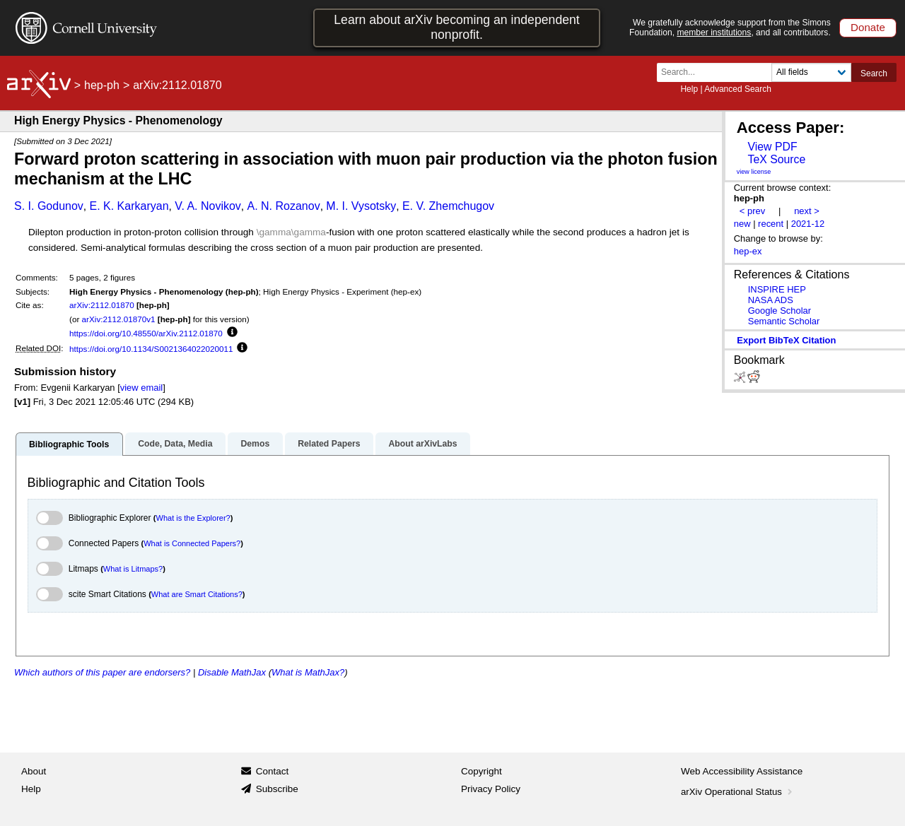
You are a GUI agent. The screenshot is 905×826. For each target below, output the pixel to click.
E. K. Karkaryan (128, 206)
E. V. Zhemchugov (448, 206)
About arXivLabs (422, 444)
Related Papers (329, 444)
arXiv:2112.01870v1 (119, 319)
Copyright (481, 771)
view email (141, 387)
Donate (868, 27)
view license (754, 171)
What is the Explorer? (193, 518)
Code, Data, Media (175, 444)
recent (770, 223)
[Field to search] (811, 72)
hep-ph (101, 85)
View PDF (772, 147)
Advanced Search (737, 89)
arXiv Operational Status (738, 791)
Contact (272, 771)
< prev (752, 211)
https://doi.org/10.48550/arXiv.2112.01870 (146, 333)
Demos (254, 444)
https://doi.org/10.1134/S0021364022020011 (151, 348)
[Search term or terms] (718, 72)
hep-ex (748, 251)
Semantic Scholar (784, 321)
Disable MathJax (232, 672)
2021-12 (808, 223)
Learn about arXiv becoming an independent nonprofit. (457, 27)
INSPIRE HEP (777, 289)
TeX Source (776, 159)
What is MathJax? (308, 672)
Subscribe (277, 789)
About (33, 771)
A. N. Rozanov (283, 206)
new (742, 223)
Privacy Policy (490, 789)
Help (689, 89)
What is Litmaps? (133, 569)
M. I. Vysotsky (361, 206)
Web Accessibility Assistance (741, 771)
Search (873, 73)
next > (806, 211)
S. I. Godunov (48, 206)
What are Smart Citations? (197, 594)
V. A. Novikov (208, 206)
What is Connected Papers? (192, 543)
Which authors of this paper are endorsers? (102, 672)
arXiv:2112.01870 (101, 304)
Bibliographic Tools (69, 444)
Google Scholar (779, 310)
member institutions (714, 32)
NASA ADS (770, 300)
